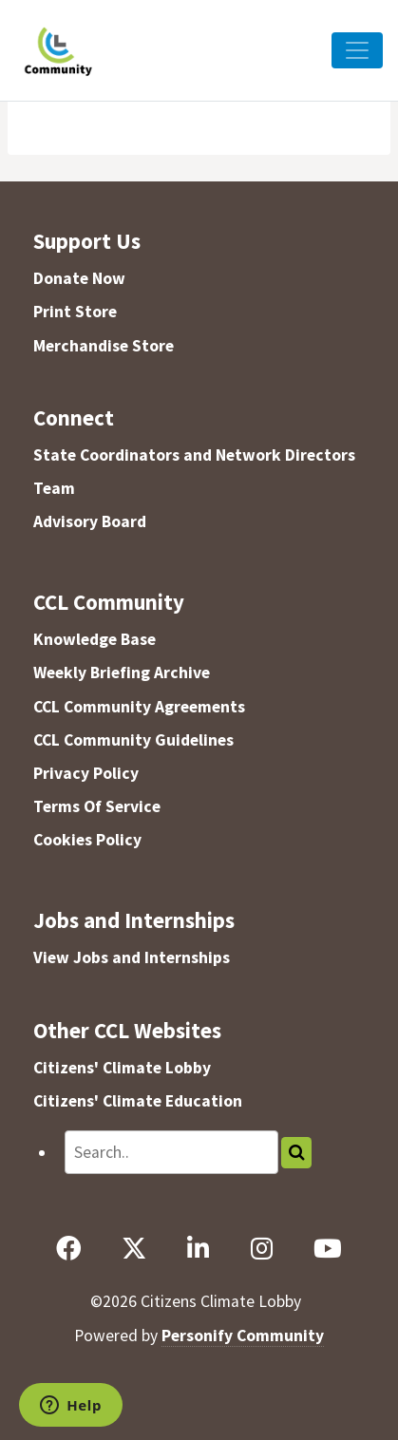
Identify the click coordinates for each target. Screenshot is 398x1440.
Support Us (87, 241)
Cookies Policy (87, 839)
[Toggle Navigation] (357, 50)
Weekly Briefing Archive (121, 672)
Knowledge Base (94, 639)
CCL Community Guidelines (133, 739)
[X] (134, 1249)
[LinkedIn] (198, 1249)
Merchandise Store (103, 345)
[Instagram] (261, 1249)
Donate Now (79, 278)
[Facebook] (68, 1249)
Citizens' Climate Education (137, 1100)
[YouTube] (327, 1249)
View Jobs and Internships (131, 957)
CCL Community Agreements (139, 706)
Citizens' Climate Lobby (122, 1067)
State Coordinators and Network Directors (194, 455)
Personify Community (242, 1335)
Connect (73, 417)
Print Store (75, 311)
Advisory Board (89, 521)
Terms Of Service (97, 806)
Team (54, 488)
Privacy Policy (86, 773)
